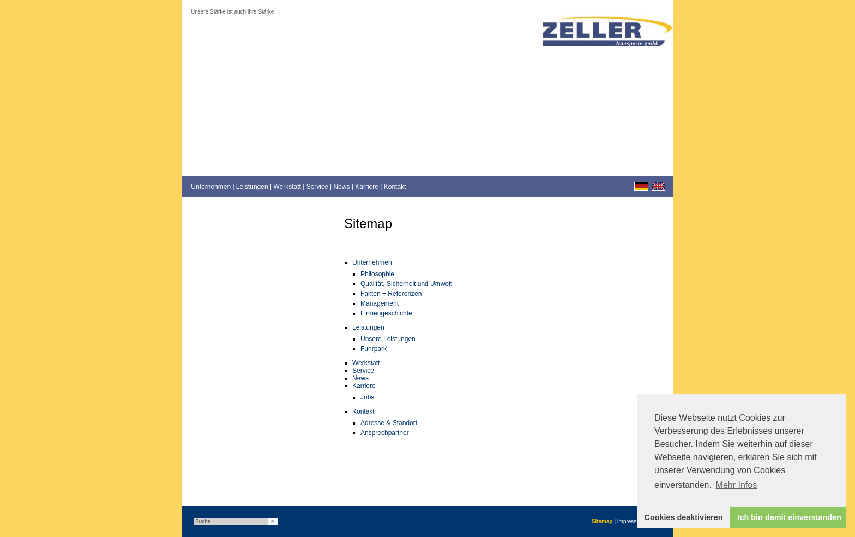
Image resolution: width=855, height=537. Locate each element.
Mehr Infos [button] (736, 485)
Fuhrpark (373, 349)
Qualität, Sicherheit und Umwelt (406, 284)
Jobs (367, 397)
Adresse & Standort (388, 423)
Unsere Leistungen (388, 339)
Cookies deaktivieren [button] (684, 517)
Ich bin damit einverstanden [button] (789, 517)
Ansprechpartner (384, 433)
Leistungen (252, 186)
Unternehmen (211, 186)
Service (317, 186)
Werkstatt (286, 186)
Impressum (630, 521)
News (341, 186)
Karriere (366, 186)
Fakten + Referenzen (391, 293)
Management (379, 303)
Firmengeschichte (386, 313)
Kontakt (395, 186)
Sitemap (602, 521)
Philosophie (377, 274)
